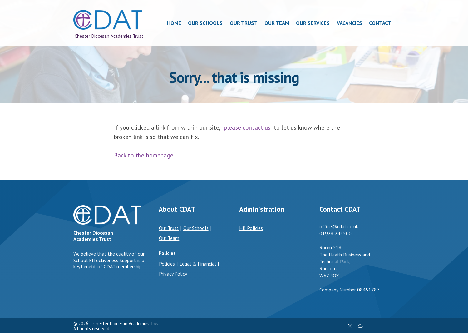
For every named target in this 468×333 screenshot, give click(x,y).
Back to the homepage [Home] (143, 155)
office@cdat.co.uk (338, 226)
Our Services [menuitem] (313, 23)
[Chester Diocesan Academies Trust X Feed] (350, 326)
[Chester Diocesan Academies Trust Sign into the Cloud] (360, 326)
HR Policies (251, 228)
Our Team (169, 238)
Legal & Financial (198, 264)
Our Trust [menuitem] (244, 23)
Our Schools (196, 228)
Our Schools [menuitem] (205, 23)
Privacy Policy (173, 274)
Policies (167, 264)
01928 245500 (335, 233)
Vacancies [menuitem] (349, 23)
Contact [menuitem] (380, 23)
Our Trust (169, 228)
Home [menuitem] (174, 23)
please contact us (247, 127)
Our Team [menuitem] (276, 23)
